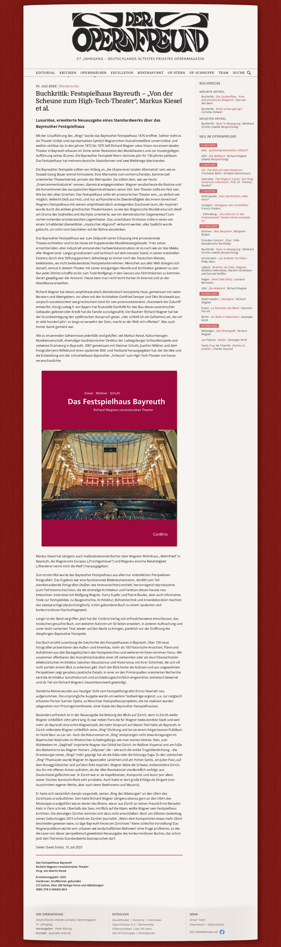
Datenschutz (216, 924)
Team (224, 73)
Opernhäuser (94, 73)
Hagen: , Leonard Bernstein (223, 281)
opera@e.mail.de (60, 933)
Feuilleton (122, 73)
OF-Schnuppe (201, 73)
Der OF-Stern (143, 929)
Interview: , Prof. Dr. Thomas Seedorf (227, 182)
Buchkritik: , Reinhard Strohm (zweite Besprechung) (227, 251)
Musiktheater (121, 920)
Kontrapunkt (151, 73)
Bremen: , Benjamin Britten (223, 233)
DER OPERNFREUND (49, 914)
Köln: (225, 150)
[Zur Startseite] (140, 32)
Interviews (154, 920)
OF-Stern (176, 73)
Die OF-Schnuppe (123, 933)
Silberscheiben (122, 929)
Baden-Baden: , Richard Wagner (223, 301)
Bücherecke (69, 86)
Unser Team (197, 920)
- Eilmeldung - (225, 217)
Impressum (197, 924)
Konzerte (139, 920)
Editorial (45, 73)
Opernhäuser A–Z (123, 924)
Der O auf (204, 932)
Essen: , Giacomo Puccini (226, 309)
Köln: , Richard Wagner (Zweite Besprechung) (224, 157)
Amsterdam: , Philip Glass (224, 260)
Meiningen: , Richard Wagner (224, 332)
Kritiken (68, 73)
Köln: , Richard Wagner (224, 288)
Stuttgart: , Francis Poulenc (225, 207)
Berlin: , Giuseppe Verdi (227, 318)
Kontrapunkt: (224, 198)
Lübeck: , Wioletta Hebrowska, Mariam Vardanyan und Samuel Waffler (226, 270)
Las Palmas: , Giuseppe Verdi (224, 340)
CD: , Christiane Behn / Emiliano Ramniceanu (226, 171)
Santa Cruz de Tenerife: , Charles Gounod (223, 347)
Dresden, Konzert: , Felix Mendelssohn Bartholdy (220, 242)
